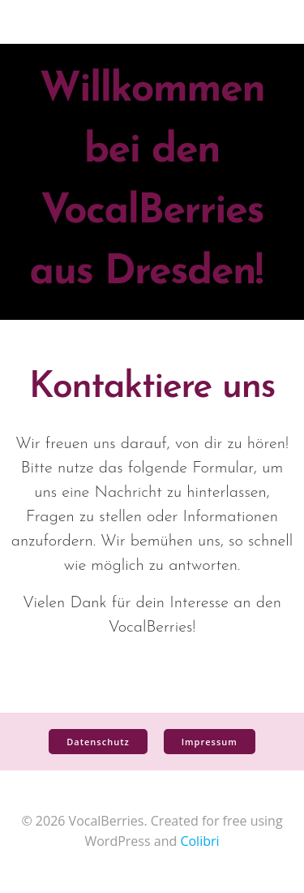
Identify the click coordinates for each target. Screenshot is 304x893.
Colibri (199, 841)
